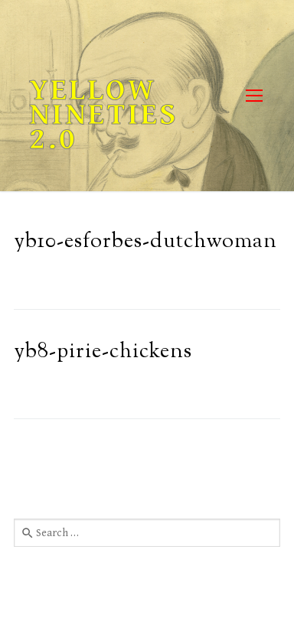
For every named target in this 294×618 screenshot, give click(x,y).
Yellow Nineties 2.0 (103, 114)
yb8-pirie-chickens (103, 352)
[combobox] (147, 532)
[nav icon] (253, 96)
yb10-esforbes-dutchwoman (145, 242)
